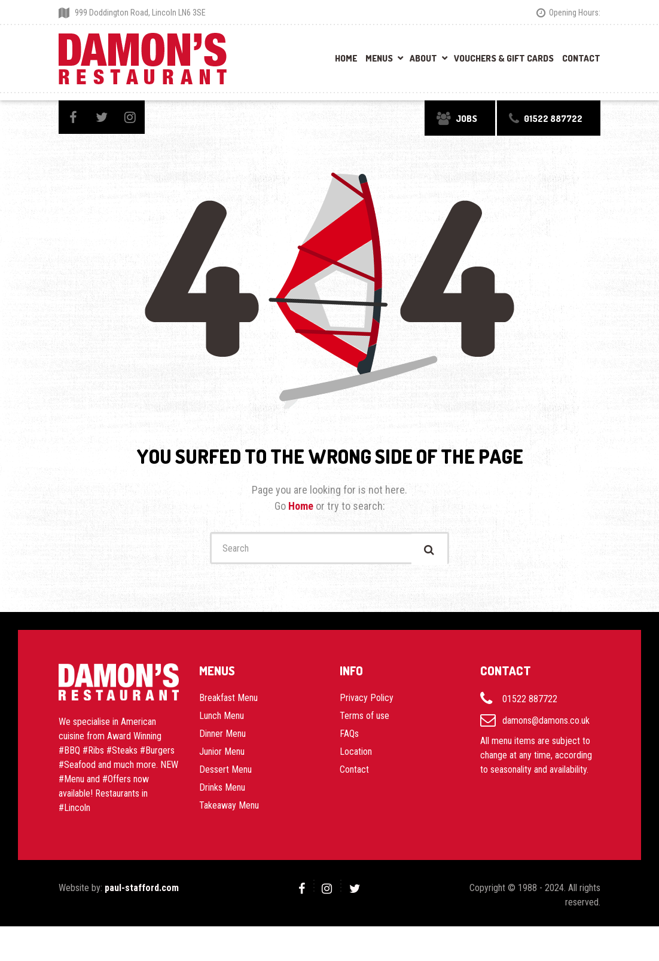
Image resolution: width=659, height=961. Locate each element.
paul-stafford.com (142, 891)
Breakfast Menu (228, 701)
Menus (379, 58)
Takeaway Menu (229, 809)
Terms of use (364, 719)
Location (356, 755)
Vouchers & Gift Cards (504, 58)
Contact (581, 58)
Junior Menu (222, 755)
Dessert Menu (225, 773)
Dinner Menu (222, 737)
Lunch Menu (221, 719)
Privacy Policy (366, 701)
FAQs (349, 737)
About (423, 58)
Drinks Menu (222, 791)
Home (346, 58)
